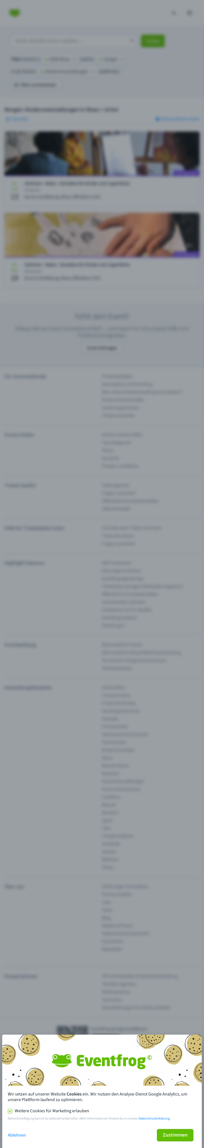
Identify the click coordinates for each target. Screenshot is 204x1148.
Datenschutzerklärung (154, 1118)
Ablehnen (17, 1135)
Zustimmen (175, 1135)
